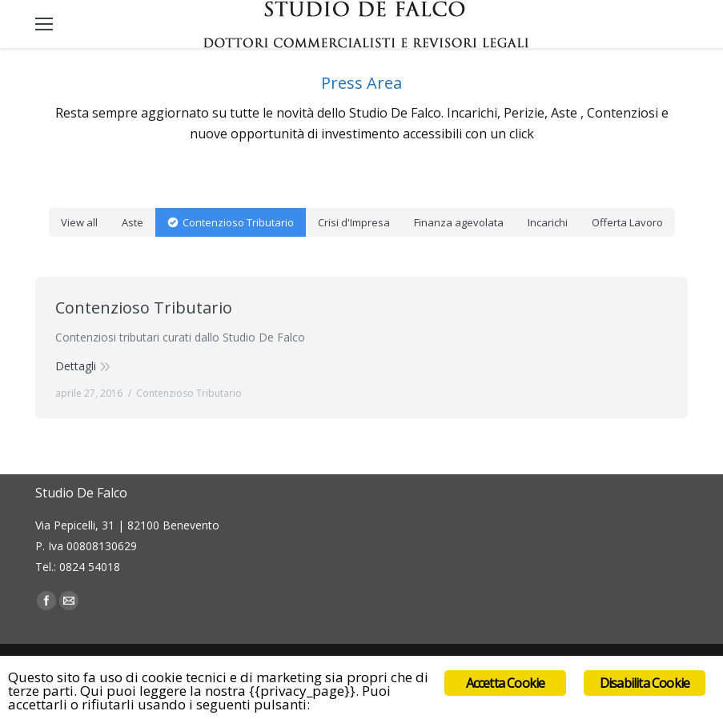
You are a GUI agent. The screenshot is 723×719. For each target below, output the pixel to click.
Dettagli (75, 365)
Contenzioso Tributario (238, 222)
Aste (132, 222)
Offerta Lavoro (627, 222)
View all (79, 222)
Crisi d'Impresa (354, 222)
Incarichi (548, 222)
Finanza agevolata (459, 222)
